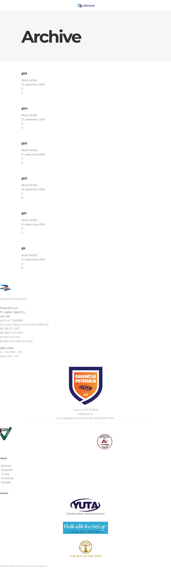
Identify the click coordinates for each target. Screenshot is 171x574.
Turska (5, 474)
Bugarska (7, 469)
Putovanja (7, 478)
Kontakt (6, 482)
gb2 (24, 178)
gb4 (24, 108)
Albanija (6, 465)
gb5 (24, 73)
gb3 (24, 143)
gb (23, 248)
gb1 (24, 213)
